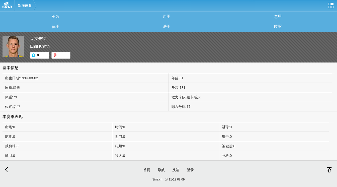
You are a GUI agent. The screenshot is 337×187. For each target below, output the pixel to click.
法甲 (167, 26)
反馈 (175, 170)
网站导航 (330, 7)
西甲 (167, 16)
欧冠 (278, 26)
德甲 (56, 26)
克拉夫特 (38, 38)
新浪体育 (25, 6)
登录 (190, 170)
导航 (161, 170)
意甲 (278, 16)
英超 (56, 16)
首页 (146, 170)
